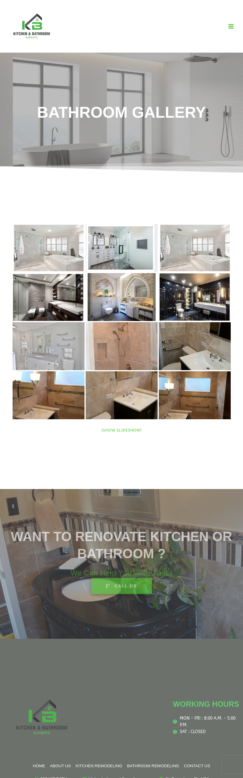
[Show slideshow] (122, 430)
